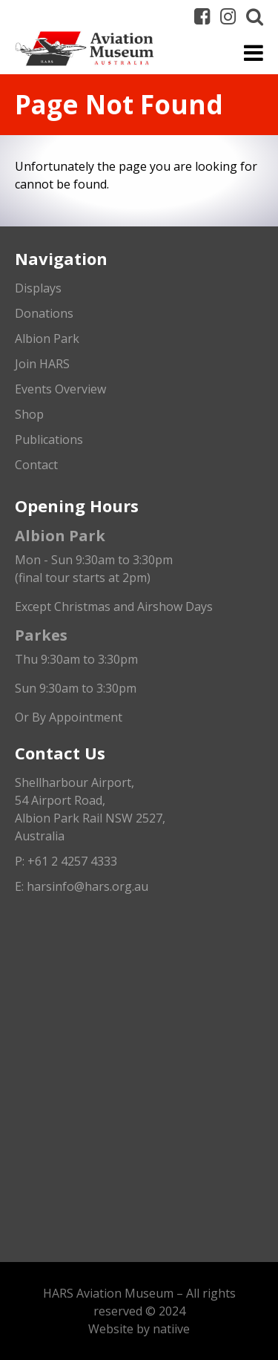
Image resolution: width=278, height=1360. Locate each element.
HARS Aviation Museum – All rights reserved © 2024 (139, 1302)
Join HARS (42, 364)
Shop (29, 414)
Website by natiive (139, 1329)
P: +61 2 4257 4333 (66, 861)
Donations (44, 313)
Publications (49, 439)
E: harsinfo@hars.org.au (81, 886)
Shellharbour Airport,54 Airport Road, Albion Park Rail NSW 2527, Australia (90, 809)
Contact (36, 465)
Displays (38, 288)
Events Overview (60, 389)
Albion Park (47, 338)
